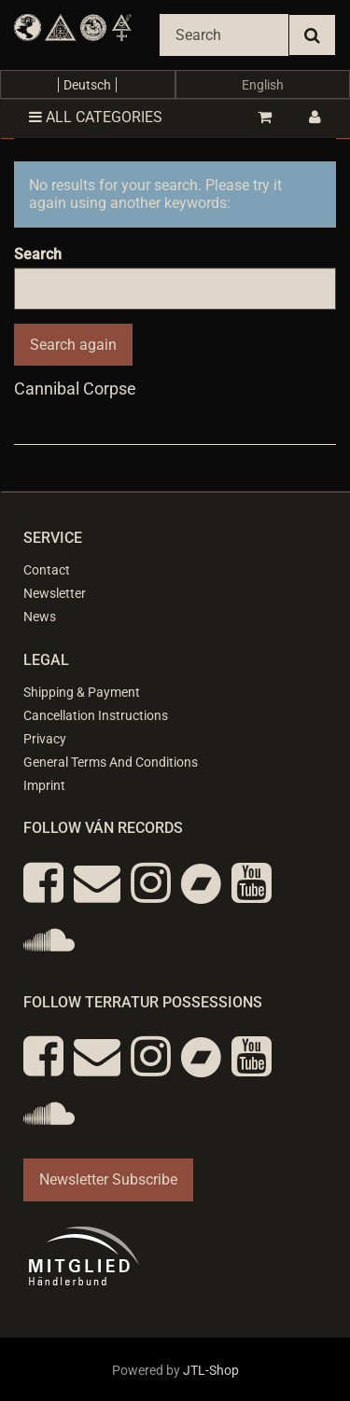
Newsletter (54, 593)
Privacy (44, 738)
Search (38, 254)
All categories (95, 117)
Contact (46, 569)
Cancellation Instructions (95, 715)
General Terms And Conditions (110, 762)
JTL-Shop (211, 1370)
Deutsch (87, 84)
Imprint (44, 785)
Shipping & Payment (81, 692)
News (39, 616)
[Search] (224, 35)
